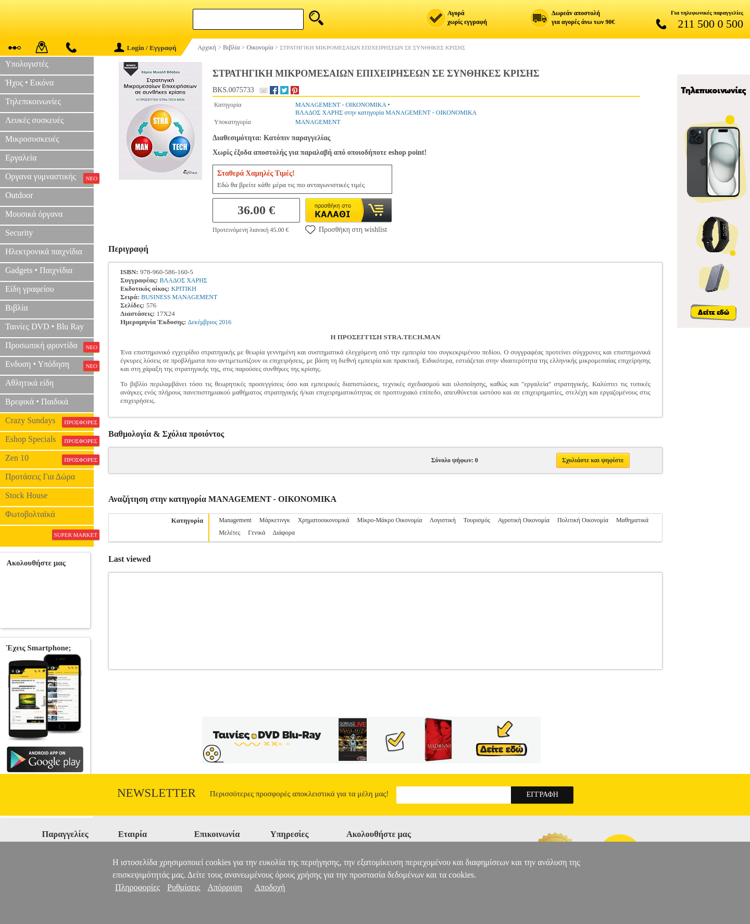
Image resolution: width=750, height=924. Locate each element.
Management (235, 520)
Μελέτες (229, 532)
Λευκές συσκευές (34, 120)
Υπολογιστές (26, 63)
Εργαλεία (20, 157)
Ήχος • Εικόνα (29, 82)
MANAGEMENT (318, 122)
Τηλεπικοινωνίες (33, 101)
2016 (225, 322)
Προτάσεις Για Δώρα (40, 476)
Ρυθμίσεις (183, 887)
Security (19, 232)
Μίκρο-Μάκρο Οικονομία (389, 520)
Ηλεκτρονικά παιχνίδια (43, 251)
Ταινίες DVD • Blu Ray (44, 326)
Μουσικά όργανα (34, 214)
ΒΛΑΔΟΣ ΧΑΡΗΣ (183, 280)
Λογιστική (443, 520)
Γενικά (256, 532)
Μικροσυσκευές (32, 138)
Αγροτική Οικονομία (523, 520)
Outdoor (19, 195)
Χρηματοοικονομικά (323, 520)
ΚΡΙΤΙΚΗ (183, 288)
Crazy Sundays (49, 421)
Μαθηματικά (632, 520)
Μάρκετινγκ (274, 520)
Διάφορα (284, 532)
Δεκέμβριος (202, 322)
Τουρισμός (477, 520)
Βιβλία (16, 307)
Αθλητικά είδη (29, 382)
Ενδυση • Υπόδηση (49, 365)
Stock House (26, 495)
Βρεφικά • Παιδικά (36, 401)
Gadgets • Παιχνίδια (38, 270)
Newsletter (156, 792)
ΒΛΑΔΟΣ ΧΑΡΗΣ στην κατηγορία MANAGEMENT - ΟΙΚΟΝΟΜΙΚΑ (386, 112)
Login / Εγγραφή (145, 48)
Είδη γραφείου (29, 289)
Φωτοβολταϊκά (30, 514)
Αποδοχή (270, 887)
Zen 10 (49, 459)
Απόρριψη (224, 887)
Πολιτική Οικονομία (582, 520)
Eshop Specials (49, 440)
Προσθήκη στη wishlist (346, 229)
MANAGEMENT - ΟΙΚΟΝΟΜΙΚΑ (340, 104)
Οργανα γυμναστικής (49, 177)
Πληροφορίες (137, 887)
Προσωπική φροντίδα (49, 346)
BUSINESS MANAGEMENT (179, 297)
